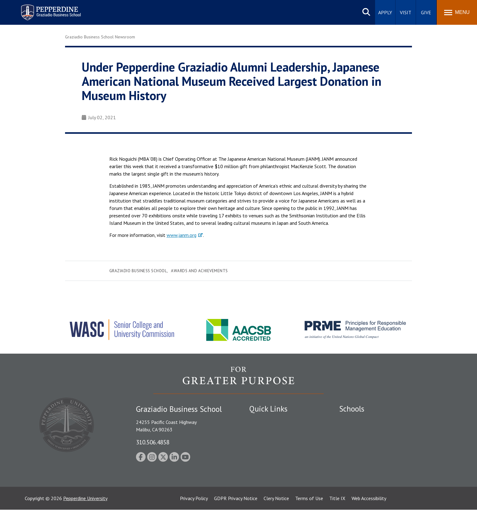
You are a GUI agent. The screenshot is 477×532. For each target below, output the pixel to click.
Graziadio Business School (138, 270)
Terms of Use (309, 520)
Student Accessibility (270, 442)
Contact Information (271, 474)
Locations (259, 420)
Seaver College (354, 420)
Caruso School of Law (362, 431)
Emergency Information (273, 453)
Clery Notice (276, 520)
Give (426, 12)
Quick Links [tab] (268, 409)
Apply (385, 12)
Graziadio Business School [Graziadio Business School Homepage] (366, 442)
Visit (405, 12)
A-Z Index (259, 485)
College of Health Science (366, 481)
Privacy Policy (194, 520)
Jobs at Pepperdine (268, 463)
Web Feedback (264, 496)
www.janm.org (181, 235)
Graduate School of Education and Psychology (387, 453)
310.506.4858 (152, 442)
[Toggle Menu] (457, 12)
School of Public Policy (363, 470)
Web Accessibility (369, 520)
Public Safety (263, 431)
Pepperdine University (85, 520)
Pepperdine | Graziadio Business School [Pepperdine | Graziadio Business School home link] (42, 8)
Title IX (337, 520)
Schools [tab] (351, 409)
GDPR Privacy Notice (235, 520)
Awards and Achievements (199, 270)
